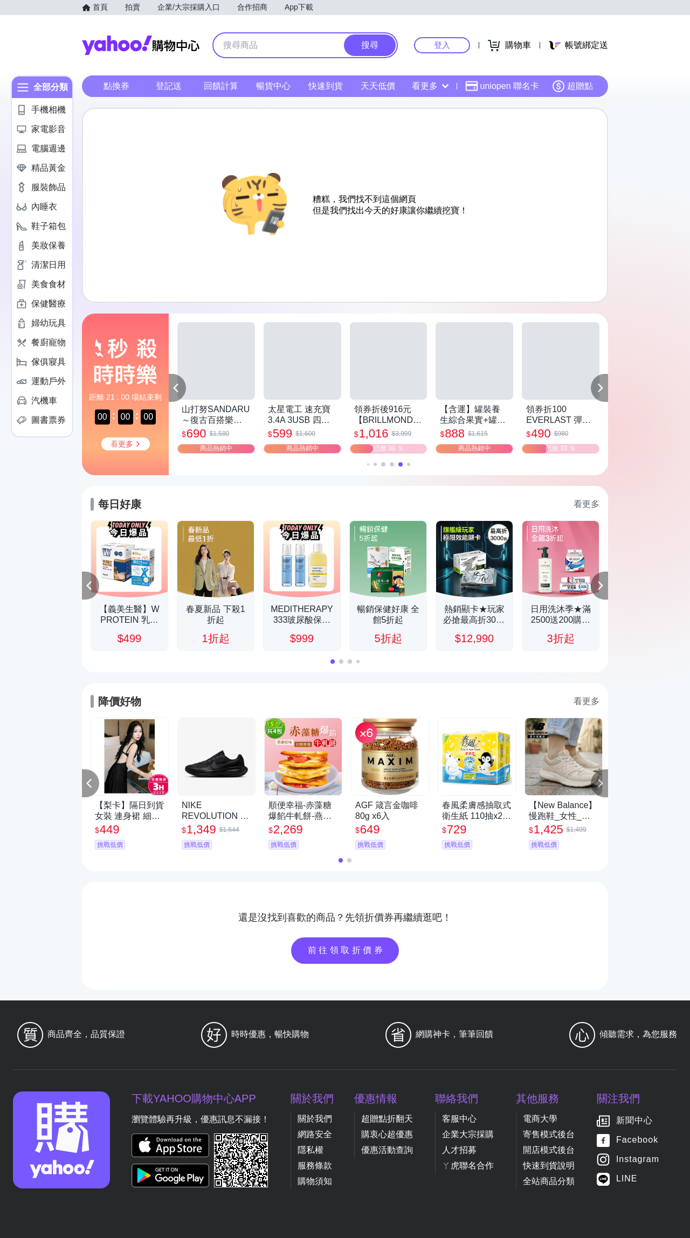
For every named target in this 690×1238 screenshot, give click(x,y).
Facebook (637, 1139)
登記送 (169, 86)
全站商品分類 (549, 1181)
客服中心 (459, 1118)
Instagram (637, 1159)
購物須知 (315, 1181)
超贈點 (572, 86)
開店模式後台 (549, 1149)
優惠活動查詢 (387, 1149)
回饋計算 (221, 86)
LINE (627, 1178)
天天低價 (378, 86)
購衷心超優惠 (387, 1134)
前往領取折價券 (346, 950)
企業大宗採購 (468, 1134)
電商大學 (540, 1118)
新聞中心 (634, 1120)
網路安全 (315, 1134)
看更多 (430, 86)
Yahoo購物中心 (140, 45)
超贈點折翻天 (387, 1118)
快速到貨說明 (549, 1165)
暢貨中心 (273, 86)
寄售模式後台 (549, 1134)
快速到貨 (325, 86)
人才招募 (459, 1149)
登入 (442, 45)
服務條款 (315, 1165)
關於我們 (315, 1118)
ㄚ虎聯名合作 (468, 1165)
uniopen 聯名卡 (502, 86)
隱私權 (310, 1149)
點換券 (116, 86)
